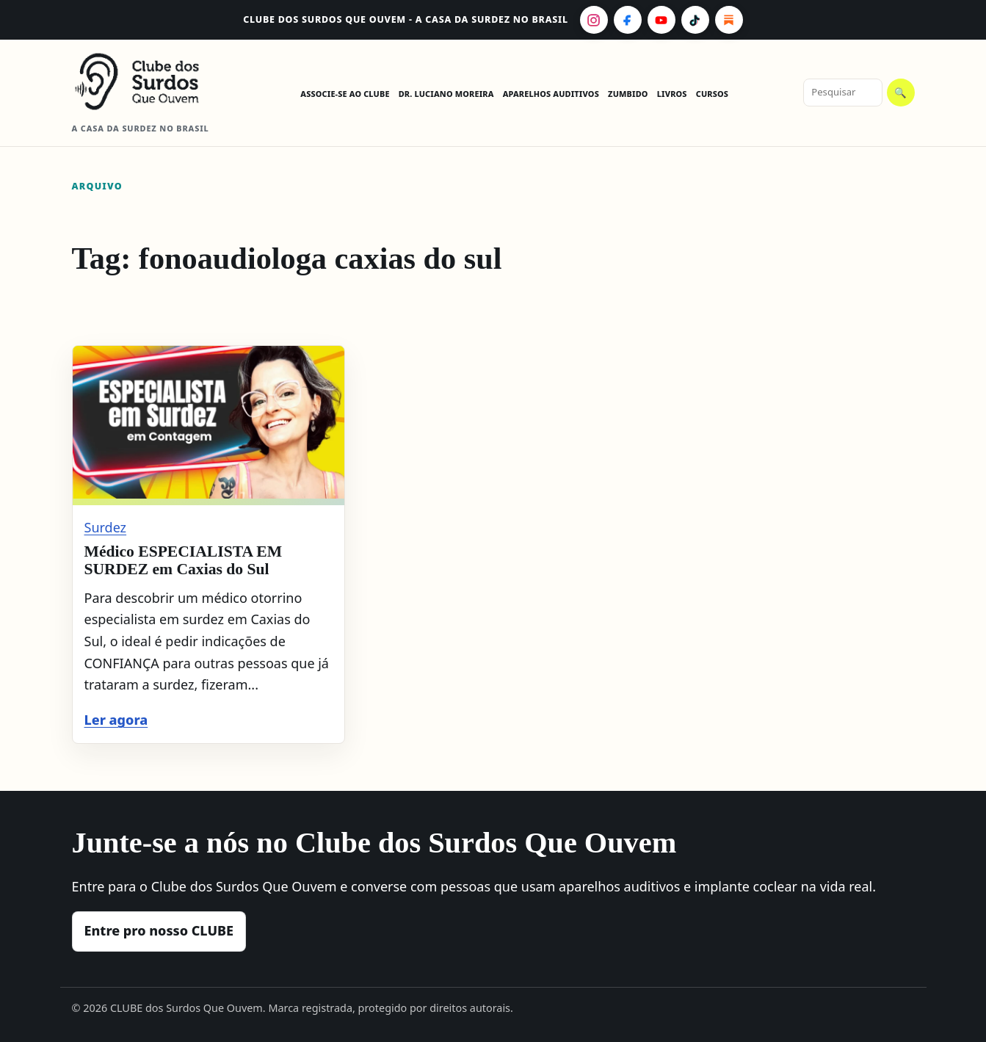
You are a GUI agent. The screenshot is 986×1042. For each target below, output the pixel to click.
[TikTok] (695, 20)
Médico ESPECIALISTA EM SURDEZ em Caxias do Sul (183, 560)
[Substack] (729, 20)
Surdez (105, 527)
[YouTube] (661, 20)
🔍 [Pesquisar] (900, 92)
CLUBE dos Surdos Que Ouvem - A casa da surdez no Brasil (405, 19)
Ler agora (116, 719)
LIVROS (672, 93)
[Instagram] (594, 20)
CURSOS (712, 93)
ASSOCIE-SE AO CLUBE (344, 93)
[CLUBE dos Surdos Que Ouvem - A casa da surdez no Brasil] (149, 81)
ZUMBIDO (628, 93)
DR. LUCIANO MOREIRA (446, 93)
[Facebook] (628, 20)
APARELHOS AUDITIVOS (551, 93)
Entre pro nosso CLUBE (159, 930)
